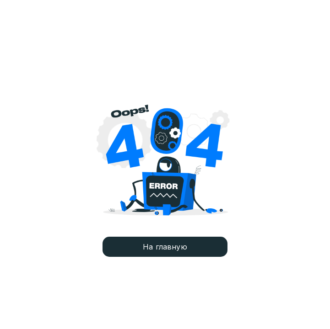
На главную (165, 246)
